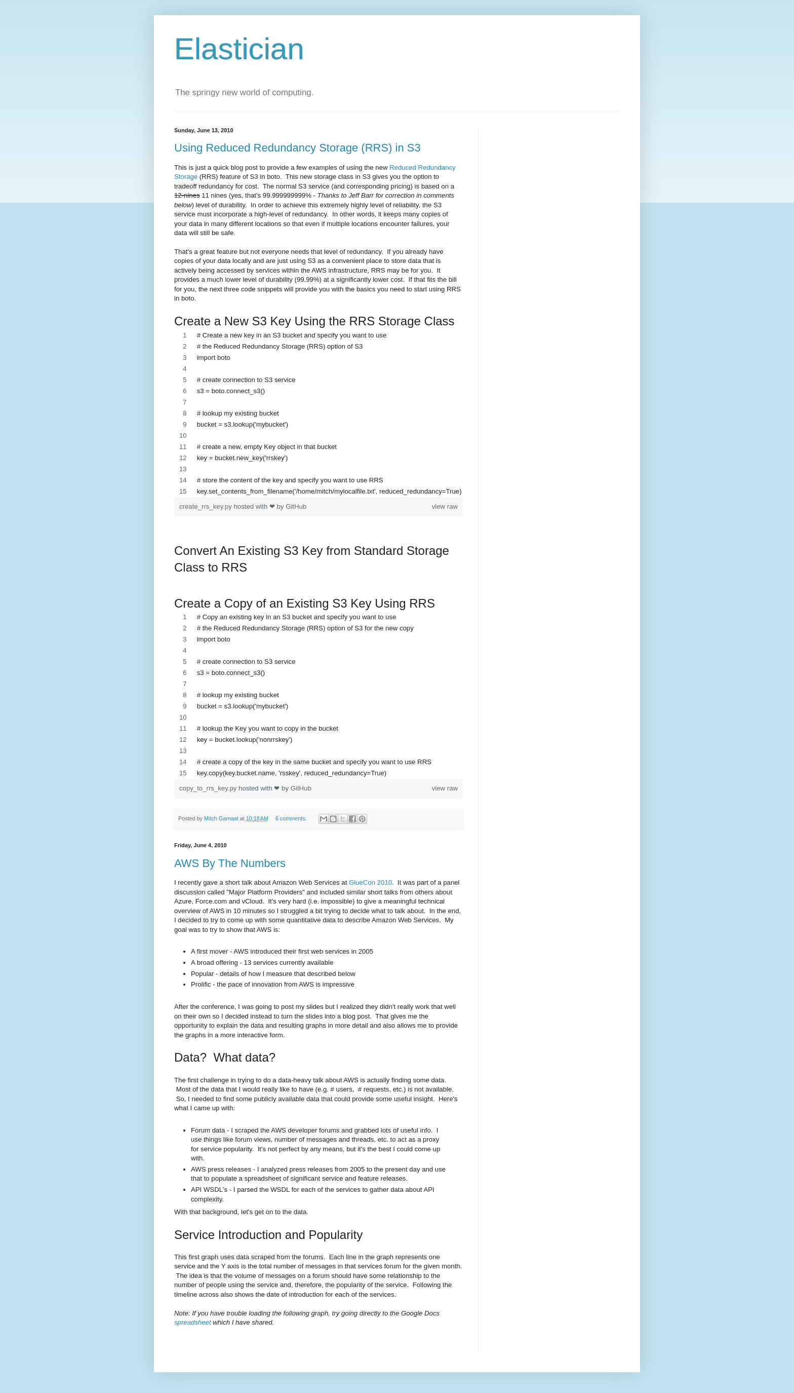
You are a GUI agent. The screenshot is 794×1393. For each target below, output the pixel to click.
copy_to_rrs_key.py (209, 788)
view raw (445, 506)
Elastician (239, 49)
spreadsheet (192, 1322)
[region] (318, 413)
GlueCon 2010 (370, 882)
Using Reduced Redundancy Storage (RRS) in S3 (297, 147)
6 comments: (291, 818)
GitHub (296, 506)
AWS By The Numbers (230, 863)
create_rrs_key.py (206, 506)
